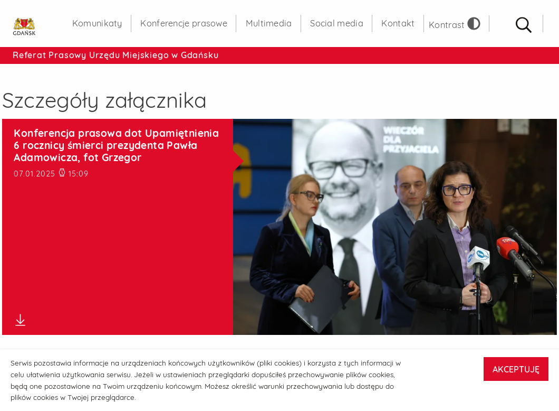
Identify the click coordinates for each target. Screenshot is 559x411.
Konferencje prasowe (183, 23)
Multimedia (269, 23)
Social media (336, 23)
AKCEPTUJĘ (516, 369)
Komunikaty (97, 23)
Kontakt (398, 23)
